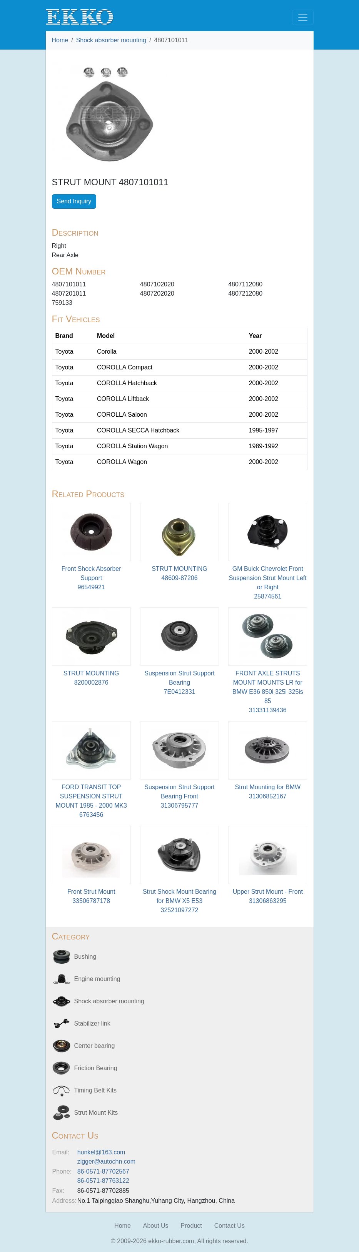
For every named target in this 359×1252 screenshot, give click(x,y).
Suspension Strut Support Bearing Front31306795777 (179, 796)
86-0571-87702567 (103, 1171)
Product (191, 1225)
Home (60, 40)
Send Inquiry (74, 201)
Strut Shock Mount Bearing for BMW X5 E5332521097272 (179, 900)
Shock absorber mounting (111, 40)
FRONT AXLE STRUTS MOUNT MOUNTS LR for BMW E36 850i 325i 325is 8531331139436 (267, 691)
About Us (156, 1225)
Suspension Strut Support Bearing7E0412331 (179, 682)
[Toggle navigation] (303, 17)
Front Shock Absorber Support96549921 (91, 577)
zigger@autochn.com (106, 1161)
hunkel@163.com (101, 1152)
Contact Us (229, 1225)
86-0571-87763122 (103, 1180)
